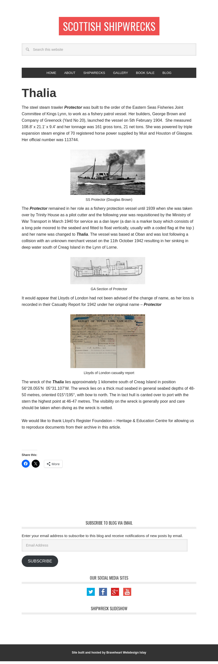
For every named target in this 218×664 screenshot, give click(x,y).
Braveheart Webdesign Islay (126, 655)
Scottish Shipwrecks (109, 27)
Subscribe (40, 563)
